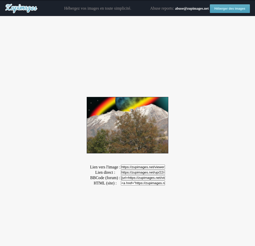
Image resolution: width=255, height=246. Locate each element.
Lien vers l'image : (105, 167)
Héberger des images (229, 8)
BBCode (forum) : (105, 178)
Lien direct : (105, 172)
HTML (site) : (105, 183)
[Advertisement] (127, 56)
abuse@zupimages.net (192, 8)
